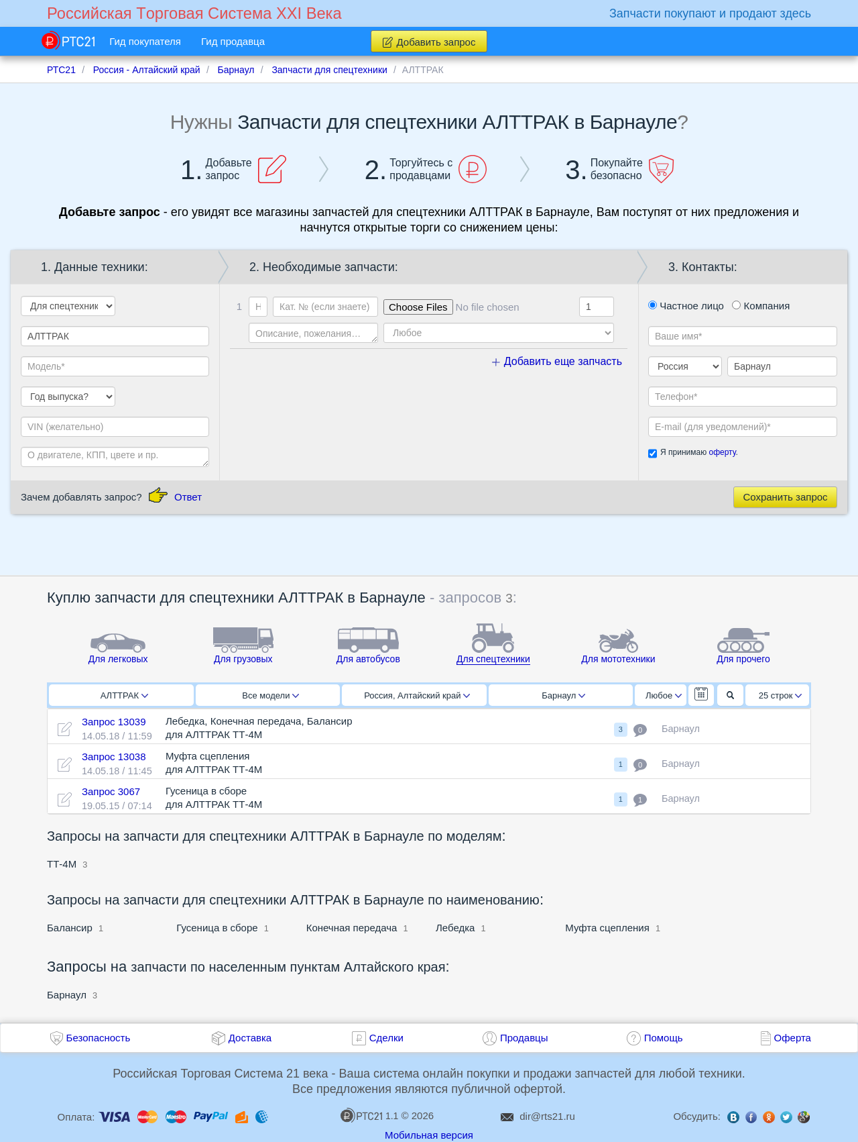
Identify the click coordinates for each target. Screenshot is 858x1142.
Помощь (663, 1037)
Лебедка (455, 927)
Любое (664, 695)
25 (780, 695)
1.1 (369, 1115)
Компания (761, 305)
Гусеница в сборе (216, 927)
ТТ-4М (61, 864)
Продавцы (524, 1037)
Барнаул (563, 695)
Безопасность (98, 1037)
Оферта (792, 1037)
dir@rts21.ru (547, 1116)
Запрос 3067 (111, 791)
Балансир (70, 927)
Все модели (270, 695)
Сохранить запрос (785, 497)
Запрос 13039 (114, 721)
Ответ (188, 497)
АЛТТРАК (124, 695)
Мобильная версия (429, 1135)
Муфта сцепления (607, 927)
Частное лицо (686, 305)
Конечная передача (351, 927)
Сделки (386, 1037)
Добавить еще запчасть (557, 361)
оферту (722, 452)
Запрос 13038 (114, 756)
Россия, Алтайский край (417, 695)
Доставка (250, 1037)
